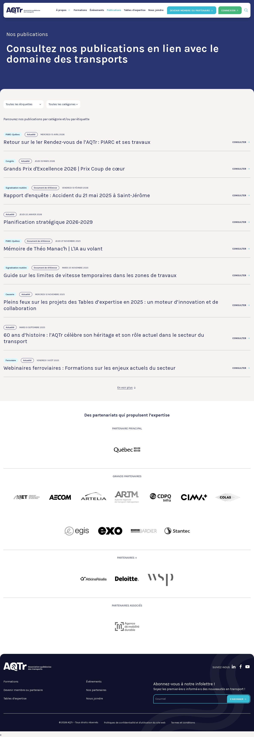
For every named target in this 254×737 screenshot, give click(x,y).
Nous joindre (156, 10)
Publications (114, 10)
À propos (61, 10)
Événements (97, 10)
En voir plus (127, 387)
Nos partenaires (96, 690)
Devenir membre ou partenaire (23, 690)
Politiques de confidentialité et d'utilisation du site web (134, 722)
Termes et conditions (183, 722)
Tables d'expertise (135, 10)
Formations (80, 10)
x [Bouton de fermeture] (0, 734)
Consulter (241, 142)
